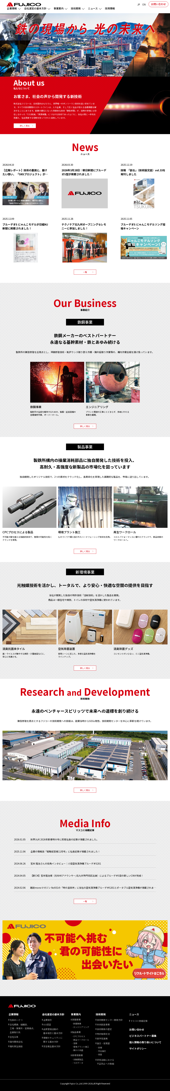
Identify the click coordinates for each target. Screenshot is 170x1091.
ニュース (134, 1014)
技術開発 (101, 1014)
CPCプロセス (79, 1036)
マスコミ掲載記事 (139, 1020)
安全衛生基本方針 (51, 1046)
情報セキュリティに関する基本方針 (52, 1039)
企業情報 (13, 1014)
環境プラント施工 (81, 1046)
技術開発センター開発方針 (110, 1019)
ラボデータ (78, 1062)
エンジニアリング (81, 1027)
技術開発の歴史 (104, 1029)
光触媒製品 (78, 1059)
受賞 (100, 1054)
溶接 (75, 1043)
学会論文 (102, 1051)
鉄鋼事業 (76, 1019)
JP (138, 4)
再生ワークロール (81, 1039)
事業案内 (76, 1014)
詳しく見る (25, 125)
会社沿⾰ (14, 1036)
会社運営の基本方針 (53, 1014)
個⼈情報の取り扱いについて (145, 1042)
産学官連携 (102, 1038)
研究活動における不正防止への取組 (105, 1061)
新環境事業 (77, 1055)
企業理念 (47, 1019)
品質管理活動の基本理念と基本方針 (53, 1031)
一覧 (85, 272)
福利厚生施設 (16, 1046)
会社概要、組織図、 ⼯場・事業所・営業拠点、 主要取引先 (22, 1028)
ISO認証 (47, 1024)
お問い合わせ (158, 4)
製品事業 (76, 1032)
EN (144, 4)
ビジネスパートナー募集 (142, 1035)
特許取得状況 (103, 1033)
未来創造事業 (103, 1024)
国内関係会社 (16, 1041)
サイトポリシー (138, 1048)
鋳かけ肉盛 (78, 1050)
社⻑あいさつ (16, 1019)
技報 (100, 1047)
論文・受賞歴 (103, 1043)
